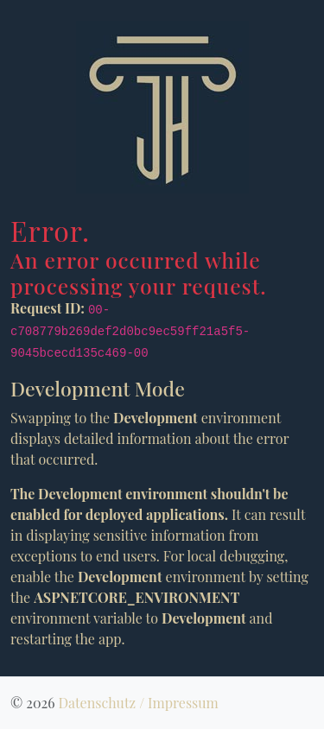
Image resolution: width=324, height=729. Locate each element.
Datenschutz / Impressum (138, 703)
